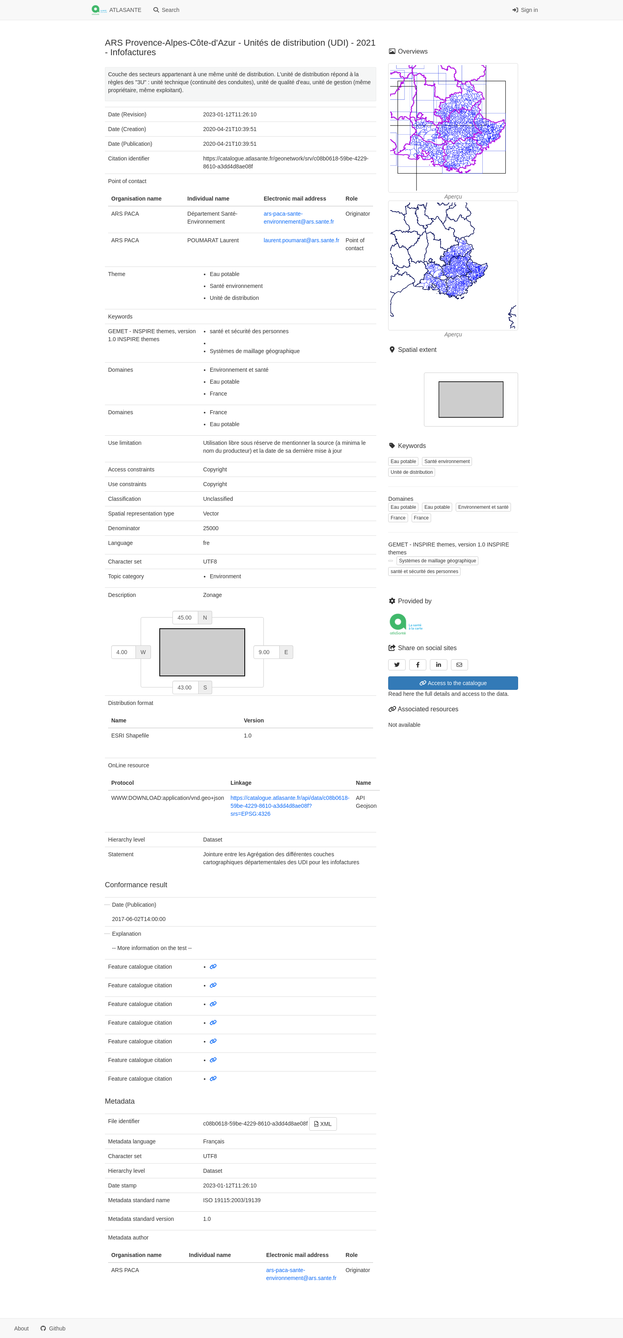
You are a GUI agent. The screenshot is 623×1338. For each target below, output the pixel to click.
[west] (123, 652)
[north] (185, 617)
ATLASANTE (116, 10)
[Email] (459, 664)
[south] (185, 687)
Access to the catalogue (453, 683)
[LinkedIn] (438, 664)
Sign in (525, 10)
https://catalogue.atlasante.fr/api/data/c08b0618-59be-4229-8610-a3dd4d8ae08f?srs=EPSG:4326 (290, 806)
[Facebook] (418, 664)
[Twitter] (397, 664)
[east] (266, 652)
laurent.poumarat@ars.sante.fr (301, 240)
